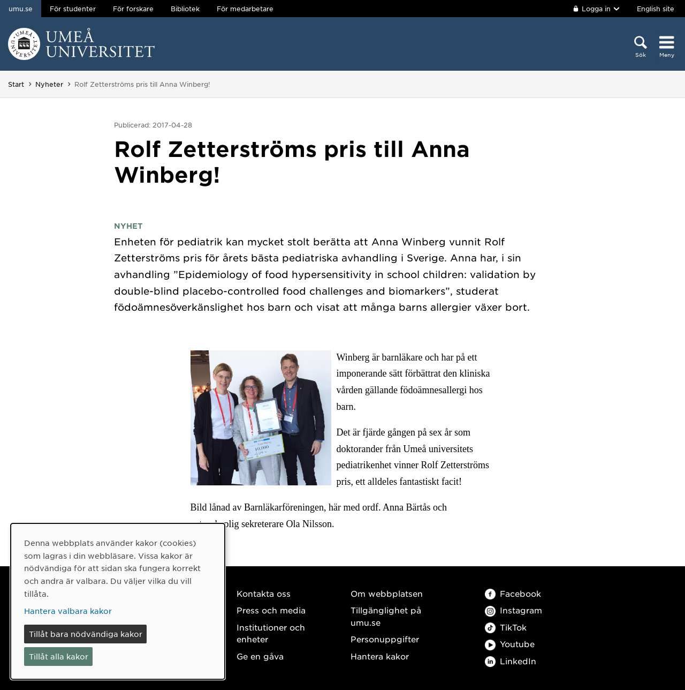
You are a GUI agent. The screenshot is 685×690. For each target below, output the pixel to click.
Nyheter (49, 84)
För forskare (133, 8)
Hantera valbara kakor (68, 611)
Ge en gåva (260, 656)
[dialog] (118, 601)
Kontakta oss (264, 593)
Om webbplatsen (387, 593)
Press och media (271, 610)
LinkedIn (510, 661)
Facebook (513, 593)
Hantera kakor (380, 656)
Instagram (513, 610)
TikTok (506, 627)
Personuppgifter (385, 639)
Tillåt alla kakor (58, 656)
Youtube (510, 644)
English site (655, 8)
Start (16, 84)
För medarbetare (245, 8)
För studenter (73, 8)
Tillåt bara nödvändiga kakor (85, 634)
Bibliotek (185, 8)
